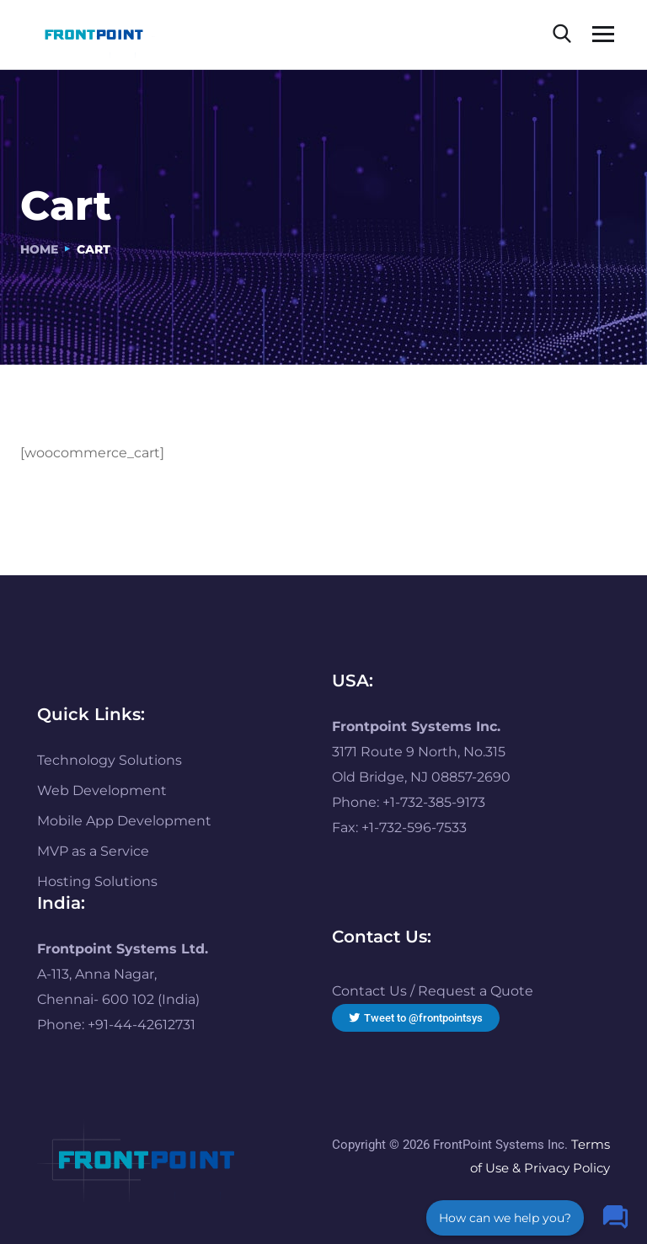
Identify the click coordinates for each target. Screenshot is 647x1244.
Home (39, 249)
